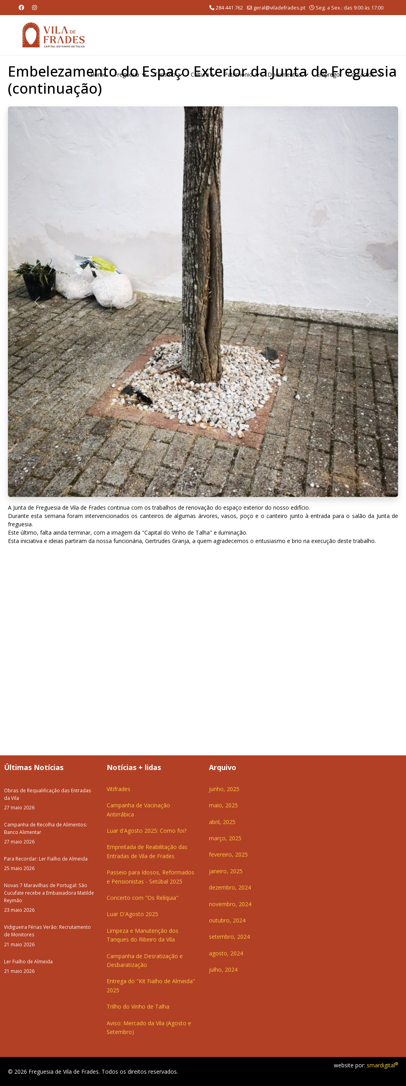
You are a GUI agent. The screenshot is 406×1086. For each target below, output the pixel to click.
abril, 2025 (222, 822)
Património (238, 74)
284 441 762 (229, 7)
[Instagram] (34, 7)
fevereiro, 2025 (228, 854)
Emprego (328, 74)
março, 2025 (225, 838)
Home (98, 74)
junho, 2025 (224, 789)
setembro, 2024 (229, 936)
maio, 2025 (223, 805)
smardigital (382, 1065)
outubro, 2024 (227, 920)
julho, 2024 (223, 969)
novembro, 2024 (230, 904)
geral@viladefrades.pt (279, 7)
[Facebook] (21, 7)
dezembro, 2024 (230, 887)
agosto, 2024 (226, 953)
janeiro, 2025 (226, 871)
